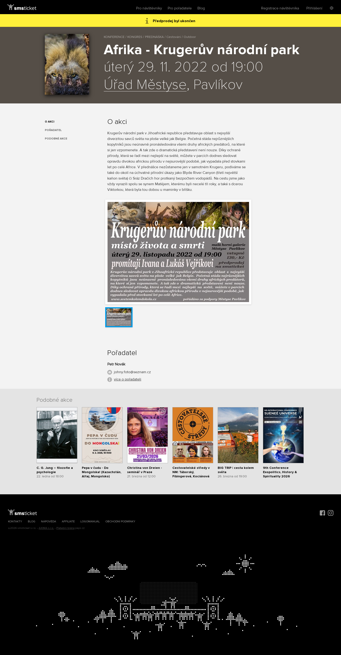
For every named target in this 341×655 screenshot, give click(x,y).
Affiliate (68, 521)
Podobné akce (56, 138)
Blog (201, 8)
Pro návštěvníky (149, 8)
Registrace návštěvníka (280, 8)
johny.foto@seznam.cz (132, 372)
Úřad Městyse (145, 85)
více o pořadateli (127, 379)
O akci (49, 121)
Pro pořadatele (180, 8)
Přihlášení (314, 8)
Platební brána (65, 528)
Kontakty (15, 521)
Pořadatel (53, 130)
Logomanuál (90, 521)
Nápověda (48, 521)
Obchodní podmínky (120, 521)
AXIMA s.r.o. (46, 528)
